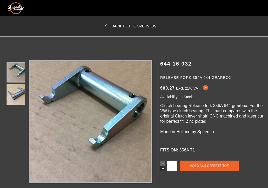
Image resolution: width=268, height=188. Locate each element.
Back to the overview (134, 26)
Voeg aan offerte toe (209, 166)
